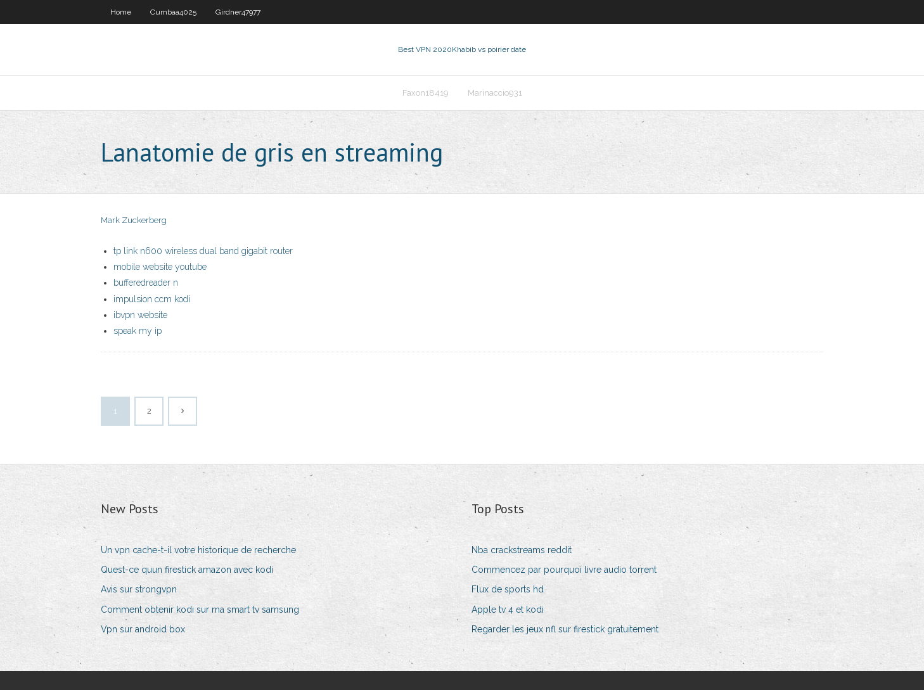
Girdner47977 (237, 12)
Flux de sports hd (508, 589)
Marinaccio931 (495, 93)
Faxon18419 (425, 93)
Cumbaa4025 (173, 12)
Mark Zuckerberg (134, 220)
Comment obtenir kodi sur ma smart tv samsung (200, 609)
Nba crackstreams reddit (522, 550)
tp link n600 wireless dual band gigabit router (203, 251)
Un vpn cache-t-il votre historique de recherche (198, 550)
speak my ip (137, 331)
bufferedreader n (145, 283)
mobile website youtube (160, 267)
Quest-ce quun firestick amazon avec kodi (187, 570)
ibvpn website (140, 315)
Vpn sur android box (143, 629)
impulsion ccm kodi (151, 299)
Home (120, 12)
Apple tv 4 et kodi (508, 609)
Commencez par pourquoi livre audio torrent (564, 570)
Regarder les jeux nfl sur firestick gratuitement (565, 629)
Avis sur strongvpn (139, 589)
